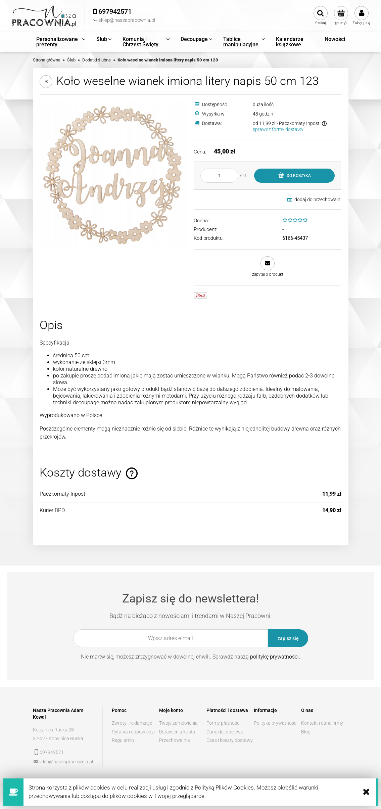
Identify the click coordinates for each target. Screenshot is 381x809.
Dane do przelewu (224, 731)
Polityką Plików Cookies (224, 787)
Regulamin (123, 740)
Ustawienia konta (177, 731)
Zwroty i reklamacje (132, 723)
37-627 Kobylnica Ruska (58, 738)
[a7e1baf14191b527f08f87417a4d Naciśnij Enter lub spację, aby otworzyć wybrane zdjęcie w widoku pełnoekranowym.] (113, 175)
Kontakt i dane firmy (322, 723)
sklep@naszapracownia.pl (65, 761)
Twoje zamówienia (178, 723)
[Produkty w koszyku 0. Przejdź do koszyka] (341, 16)
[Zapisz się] (288, 638)
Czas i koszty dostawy (229, 740)
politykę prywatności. (275, 657)
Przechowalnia (174, 740)
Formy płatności (223, 723)
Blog (306, 731)
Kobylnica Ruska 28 (53, 729)
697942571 (52, 752)
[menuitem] (61, 42)
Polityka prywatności (275, 723)
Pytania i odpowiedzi (133, 731)
